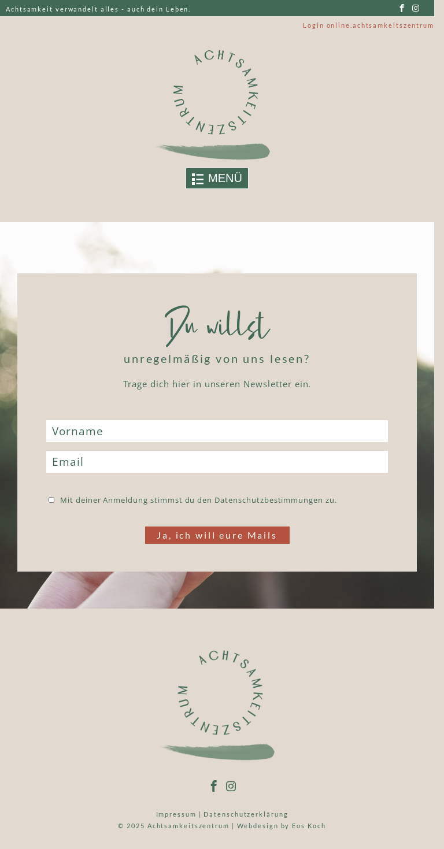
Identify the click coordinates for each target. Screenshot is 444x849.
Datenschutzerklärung (246, 814)
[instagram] (416, 8)
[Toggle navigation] (217, 178)
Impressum (176, 814)
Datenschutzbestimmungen (268, 500)
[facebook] (402, 8)
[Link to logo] (217, 104)
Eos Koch (308, 825)
